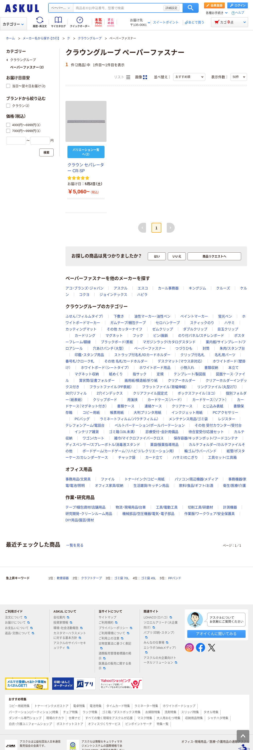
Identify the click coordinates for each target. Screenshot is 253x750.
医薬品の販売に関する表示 (115, 666)
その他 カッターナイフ (124, 329)
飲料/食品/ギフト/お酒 (196, 486)
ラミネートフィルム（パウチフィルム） (129, 419)
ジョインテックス (113, 295)
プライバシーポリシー (115, 628)
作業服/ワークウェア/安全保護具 (209, 514)
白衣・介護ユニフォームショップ (30, 724)
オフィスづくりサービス (104, 724)
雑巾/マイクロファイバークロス (139, 438)
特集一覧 (163, 724)
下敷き (119, 316)
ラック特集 (90, 712)
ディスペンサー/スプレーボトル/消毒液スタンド (102, 445)
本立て (233, 368)
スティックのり (202, 323)
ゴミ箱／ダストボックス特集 (121, 712)
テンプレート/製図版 (190, 374)
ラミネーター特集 (146, 706)
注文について (16, 617)
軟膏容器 (63, 578)
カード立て (154, 457)
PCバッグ (82, 419)
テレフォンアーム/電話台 (85, 425)
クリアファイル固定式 (150, 393)
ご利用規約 (108, 622)
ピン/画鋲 (160, 336)
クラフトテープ (91, 578)
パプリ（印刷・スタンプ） (159, 634)
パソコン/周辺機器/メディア (196, 479)
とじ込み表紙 (213, 406)
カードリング (85, 336)
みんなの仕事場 (156, 642)
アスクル (120, 288)
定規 (160, 374)
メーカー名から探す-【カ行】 (41, 38)
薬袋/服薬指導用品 (164, 445)
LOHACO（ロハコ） (158, 617)
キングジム (197, 288)
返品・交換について (19, 633)
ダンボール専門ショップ (25, 718)
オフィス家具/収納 (109, 486)
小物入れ (187, 368)
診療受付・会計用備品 (162, 432)
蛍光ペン (225, 316)
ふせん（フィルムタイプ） (84, 316)
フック (138, 336)
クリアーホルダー (181, 380)
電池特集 (96, 706)
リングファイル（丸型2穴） (217, 387)
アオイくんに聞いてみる (216, 634)
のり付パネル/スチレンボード (201, 336)
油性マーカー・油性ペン (152, 316)
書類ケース (125, 406)
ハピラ (142, 295)
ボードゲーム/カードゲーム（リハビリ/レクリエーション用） (128, 451)
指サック (140, 374)
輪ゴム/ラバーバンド (200, 451)
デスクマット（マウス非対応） (180, 361)
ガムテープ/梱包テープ (128, 323)
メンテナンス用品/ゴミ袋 (188, 419)
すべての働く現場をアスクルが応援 (109, 718)
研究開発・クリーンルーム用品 (88, 514)
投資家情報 (62, 622)
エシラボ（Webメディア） (160, 650)
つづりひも (183, 348)
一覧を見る (75, 545)
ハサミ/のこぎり (185, 457)
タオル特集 (211, 712)
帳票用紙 (117, 412)
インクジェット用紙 (187, 412)
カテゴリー (13, 24)
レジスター (226, 419)
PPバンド (174, 578)
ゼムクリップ (162, 329)
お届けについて (17, 622)
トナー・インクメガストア (51, 706)
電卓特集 (79, 706)
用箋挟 (132, 400)
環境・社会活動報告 (68, 628)
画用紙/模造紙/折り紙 (141, 380)
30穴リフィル (76, 393)
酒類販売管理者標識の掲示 (115, 656)
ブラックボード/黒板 (117, 342)
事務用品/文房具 (78, 479)
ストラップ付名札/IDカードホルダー (142, 355)
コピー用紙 (91, 412)
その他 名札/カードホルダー (126, 361)
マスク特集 (144, 718)
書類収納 (211, 368)
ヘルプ (239, 13)
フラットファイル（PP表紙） (110, 387)
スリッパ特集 (190, 712)
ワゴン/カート (93, 438)
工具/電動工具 (167, 507)
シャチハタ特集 (218, 718)
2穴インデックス (110, 393)
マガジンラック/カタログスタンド (169, 342)
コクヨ (84, 295)
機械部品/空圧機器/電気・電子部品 (148, 514)
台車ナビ (75, 718)
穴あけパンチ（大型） (108, 348)
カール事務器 (168, 288)
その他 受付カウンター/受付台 (218, 425)
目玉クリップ (227, 329)
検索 (191, 8)
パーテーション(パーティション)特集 (33, 712)
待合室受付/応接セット (206, 432)
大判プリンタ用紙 (147, 412)
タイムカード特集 (118, 706)
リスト (122, 77)
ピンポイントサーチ (138, 724)
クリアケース (182, 406)
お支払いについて (19, 628)
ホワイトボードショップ (179, 706)
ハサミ (229, 323)
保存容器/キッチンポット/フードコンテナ (206, 438)
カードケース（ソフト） (209, 400)
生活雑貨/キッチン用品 (151, 486)
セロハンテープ (168, 323)
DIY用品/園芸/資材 (79, 520)
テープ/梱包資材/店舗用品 (85, 507)
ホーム (10, 38)
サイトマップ (107, 617)
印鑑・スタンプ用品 (89, 355)
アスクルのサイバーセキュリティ (69, 645)
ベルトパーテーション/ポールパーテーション (150, 425)
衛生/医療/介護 (234, 486)
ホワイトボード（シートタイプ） (105, 368)
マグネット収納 (87, 374)
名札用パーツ (225, 355)
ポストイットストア (70, 724)
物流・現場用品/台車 (131, 507)
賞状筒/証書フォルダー (97, 380)
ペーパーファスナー (149, 348)
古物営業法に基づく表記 (115, 645)
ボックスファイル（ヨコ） (197, 393)
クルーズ (223, 288)
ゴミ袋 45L (148, 578)
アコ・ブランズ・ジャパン (84, 288)
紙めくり (116, 374)
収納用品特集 (194, 718)
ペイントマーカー (194, 316)
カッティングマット (81, 329)
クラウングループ (90, 38)
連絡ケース (153, 406)
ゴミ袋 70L (121, 578)
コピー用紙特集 (19, 706)
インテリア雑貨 (87, 432)
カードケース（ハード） (165, 400)
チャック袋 (126, 457)
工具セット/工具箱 (222, 457)
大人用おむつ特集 (168, 718)
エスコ (143, 288)
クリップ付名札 (192, 355)
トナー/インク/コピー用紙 (145, 479)
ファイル (108, 479)
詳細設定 (171, 7)
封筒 (206, 348)
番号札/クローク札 (79, 361)
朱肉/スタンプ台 (232, 348)
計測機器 (230, 507)
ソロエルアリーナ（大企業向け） (161, 625)
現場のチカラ (55, 718)
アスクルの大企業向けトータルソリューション (160, 660)
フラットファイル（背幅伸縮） (164, 387)
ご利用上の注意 (111, 638)
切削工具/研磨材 (200, 507)
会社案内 (61, 617)
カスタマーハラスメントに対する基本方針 (69, 636)
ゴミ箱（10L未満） (122, 432)
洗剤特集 (170, 712)
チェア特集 (70, 712)
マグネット (114, 336)
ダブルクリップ (195, 329)
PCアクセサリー (225, 412)
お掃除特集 (152, 712)
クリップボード (105, 400)
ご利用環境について (114, 633)
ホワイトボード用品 (154, 368)
